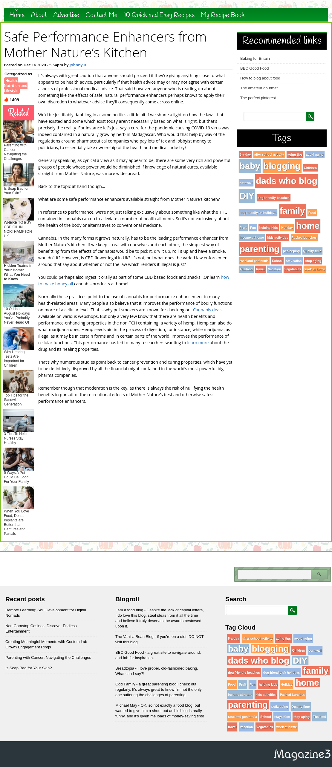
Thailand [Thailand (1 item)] (246, 269)
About (39, 15)
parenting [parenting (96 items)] (260, 249)
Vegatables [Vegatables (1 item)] (292, 269)
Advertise (66, 15)
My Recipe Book (222, 15)
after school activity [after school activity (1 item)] (269, 154)
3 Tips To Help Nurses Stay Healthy (15, 438)
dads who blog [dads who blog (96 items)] (286, 181)
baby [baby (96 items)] (250, 166)
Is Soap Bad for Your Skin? (16, 190)
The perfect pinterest (258, 98)
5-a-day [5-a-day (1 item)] (245, 154)
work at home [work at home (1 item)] (315, 269)
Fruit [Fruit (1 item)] (243, 227)
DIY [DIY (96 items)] (247, 196)
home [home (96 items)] (307, 226)
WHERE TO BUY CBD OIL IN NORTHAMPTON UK (18, 229)
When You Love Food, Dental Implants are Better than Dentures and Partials (16, 522)
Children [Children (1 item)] (310, 168)
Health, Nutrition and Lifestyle (15, 85)
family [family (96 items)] (292, 211)
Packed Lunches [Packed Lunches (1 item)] (304, 237)
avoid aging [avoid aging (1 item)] (315, 154)
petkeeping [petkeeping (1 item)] (291, 251)
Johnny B (78, 65)
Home (17, 15)
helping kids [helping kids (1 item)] (268, 227)
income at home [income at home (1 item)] (252, 237)
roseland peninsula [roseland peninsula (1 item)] (254, 261)
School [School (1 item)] (277, 261)
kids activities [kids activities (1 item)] (277, 237)
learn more (198, 342)
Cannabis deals (207, 310)
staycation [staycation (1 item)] (294, 261)
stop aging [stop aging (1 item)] (313, 261)
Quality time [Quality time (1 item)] (312, 251)
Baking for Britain (255, 58)
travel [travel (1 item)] (260, 269)
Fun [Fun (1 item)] (253, 227)
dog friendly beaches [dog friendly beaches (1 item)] (274, 198)
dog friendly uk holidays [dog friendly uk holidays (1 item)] (258, 213)
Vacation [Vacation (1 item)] (274, 269)
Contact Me (101, 15)
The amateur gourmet (259, 88)
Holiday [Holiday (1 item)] (287, 227)
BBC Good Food (254, 68)
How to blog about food (260, 78)
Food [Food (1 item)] (312, 213)
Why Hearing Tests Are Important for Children (14, 359)
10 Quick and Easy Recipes (159, 15)
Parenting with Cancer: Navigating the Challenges (15, 152)
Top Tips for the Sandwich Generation (16, 399)
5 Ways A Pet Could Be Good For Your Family (16, 477)
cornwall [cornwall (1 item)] (246, 183)
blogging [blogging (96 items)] (282, 166)
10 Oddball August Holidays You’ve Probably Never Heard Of (17, 315)
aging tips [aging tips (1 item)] (294, 154)
